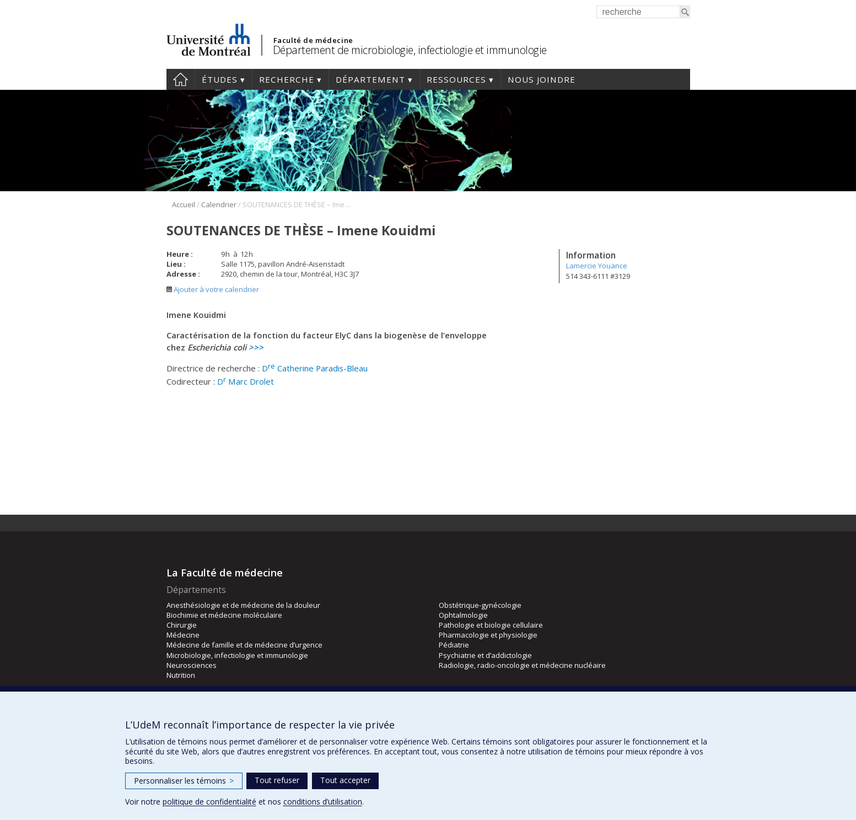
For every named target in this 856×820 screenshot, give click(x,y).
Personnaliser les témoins (184, 780)
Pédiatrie (454, 645)
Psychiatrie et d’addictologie (485, 655)
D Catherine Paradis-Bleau (315, 368)
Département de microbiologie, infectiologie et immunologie (410, 49)
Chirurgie (181, 625)
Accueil (180, 79)
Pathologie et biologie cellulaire (491, 625)
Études (220, 79)
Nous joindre (541, 79)
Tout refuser (277, 780)
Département (370, 79)
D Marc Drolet (245, 381)
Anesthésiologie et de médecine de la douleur (243, 605)
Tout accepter (345, 780)
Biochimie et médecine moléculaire (224, 615)
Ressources (456, 79)
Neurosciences (191, 665)
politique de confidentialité (209, 801)
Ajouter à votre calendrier (212, 289)
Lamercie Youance (596, 266)
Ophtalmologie (463, 615)
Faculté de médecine (313, 40)
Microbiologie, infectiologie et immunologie (237, 655)
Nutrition (180, 675)
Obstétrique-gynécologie (480, 605)
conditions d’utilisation (322, 801)
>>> (256, 347)
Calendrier (218, 204)
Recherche (286, 79)
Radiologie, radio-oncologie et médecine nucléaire (522, 665)
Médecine (183, 635)
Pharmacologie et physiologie (488, 635)
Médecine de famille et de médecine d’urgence (244, 645)
